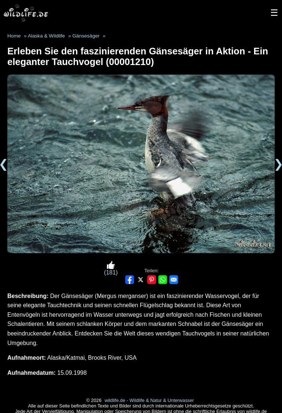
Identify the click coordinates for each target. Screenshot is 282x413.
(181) (111, 268)
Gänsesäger (86, 36)
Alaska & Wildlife (46, 36)
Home (14, 36)
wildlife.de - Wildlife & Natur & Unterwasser (149, 400)
